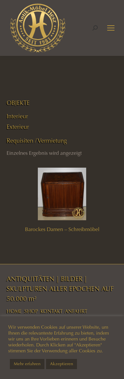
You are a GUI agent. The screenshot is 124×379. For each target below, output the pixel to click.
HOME (14, 311)
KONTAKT (51, 311)
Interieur (17, 116)
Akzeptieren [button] (61, 364)
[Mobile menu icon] (110, 28)
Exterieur (18, 126)
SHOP (31, 311)
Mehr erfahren (27, 364)
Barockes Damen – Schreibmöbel (62, 229)
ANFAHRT (76, 311)
